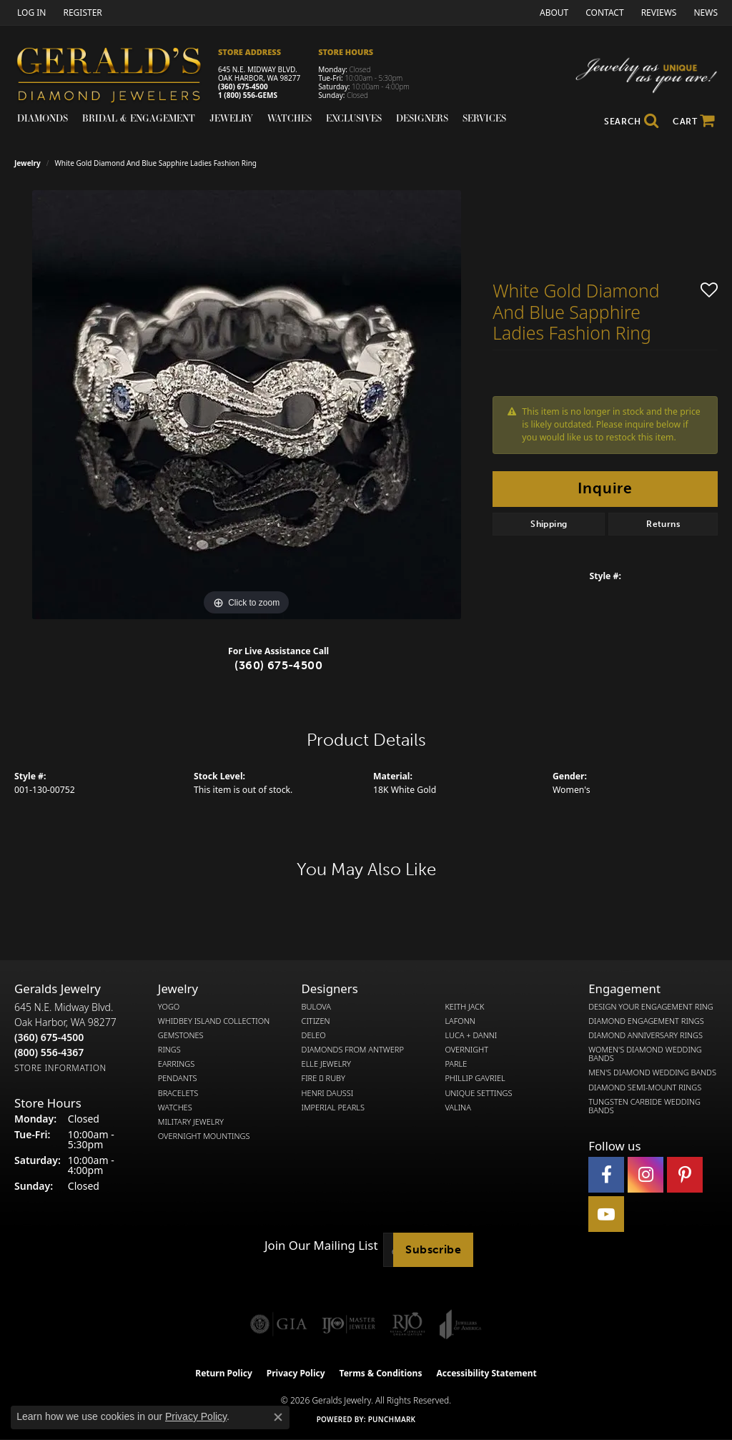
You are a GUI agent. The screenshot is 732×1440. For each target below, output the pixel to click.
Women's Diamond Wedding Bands (645, 1053)
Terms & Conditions (381, 1373)
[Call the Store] (49, 1037)
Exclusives (354, 118)
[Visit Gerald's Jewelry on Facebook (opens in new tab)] (606, 1175)
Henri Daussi (328, 1093)
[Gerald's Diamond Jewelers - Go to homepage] (116, 77)
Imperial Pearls (333, 1107)
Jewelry (231, 118)
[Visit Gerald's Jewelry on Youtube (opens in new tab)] (606, 1214)
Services (484, 118)
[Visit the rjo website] (407, 1324)
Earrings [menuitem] (176, 1064)
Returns (663, 524)
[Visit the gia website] (278, 1324)
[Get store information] (60, 1068)
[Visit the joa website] (460, 1324)
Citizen (316, 1021)
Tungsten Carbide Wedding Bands (644, 1106)
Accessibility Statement (486, 1373)
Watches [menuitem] (175, 1107)
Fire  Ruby (323, 1078)
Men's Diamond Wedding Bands (652, 1072)
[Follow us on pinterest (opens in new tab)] (685, 1175)
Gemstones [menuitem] (181, 1035)
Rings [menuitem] (169, 1049)
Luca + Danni (471, 1035)
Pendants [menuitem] (177, 1078)
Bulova (316, 1006)
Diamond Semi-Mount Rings (644, 1087)
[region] (246, 404)
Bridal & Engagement (138, 118)
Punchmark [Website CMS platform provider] (392, 1419)
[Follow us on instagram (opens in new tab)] (645, 1175)
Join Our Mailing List (320, 1245)
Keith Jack (464, 1006)
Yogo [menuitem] (169, 1006)
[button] (30, 12)
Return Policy (223, 1373)
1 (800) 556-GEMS (247, 95)
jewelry (27, 163)
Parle (456, 1064)
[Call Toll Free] (49, 1052)
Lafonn (460, 1021)
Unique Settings (478, 1093)
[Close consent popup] (278, 1417)
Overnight (466, 1049)
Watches (289, 118)
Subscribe (433, 1249)
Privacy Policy (296, 1373)
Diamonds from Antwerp (353, 1049)
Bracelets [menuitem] (178, 1093)
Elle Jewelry (326, 1064)
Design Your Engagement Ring (650, 1006)
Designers (422, 118)
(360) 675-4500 (243, 87)
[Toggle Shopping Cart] (694, 122)
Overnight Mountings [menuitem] (204, 1136)
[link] (81, 12)
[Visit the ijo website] (348, 1324)
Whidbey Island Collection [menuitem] (213, 1021)
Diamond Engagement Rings (646, 1021)
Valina (457, 1107)
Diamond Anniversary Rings (645, 1035)
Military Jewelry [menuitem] (191, 1122)
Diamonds (42, 118)
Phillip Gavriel (475, 1078)
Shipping (548, 524)
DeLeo (314, 1035)
